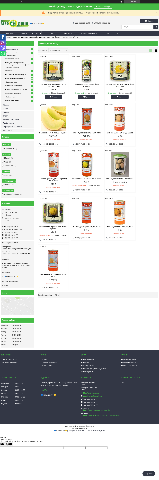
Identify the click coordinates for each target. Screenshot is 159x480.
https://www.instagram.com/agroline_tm (17, 249)
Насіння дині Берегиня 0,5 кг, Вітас (113, 182)
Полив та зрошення (129, 365)
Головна (9, 34)
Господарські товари (13, 93)
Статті (5, 116)
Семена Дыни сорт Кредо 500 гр (83, 133)
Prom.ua (91, 426)
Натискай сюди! (103, 7)
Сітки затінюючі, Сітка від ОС (17, 89)
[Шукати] (155, 27)
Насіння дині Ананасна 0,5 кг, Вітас (144, 85)
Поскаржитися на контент (77, 431)
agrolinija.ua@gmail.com (13, 229)
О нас (5, 109)
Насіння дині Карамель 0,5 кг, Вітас (52, 134)
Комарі (44, 359)
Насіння (41, 37)
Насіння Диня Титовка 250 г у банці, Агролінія (113, 85)
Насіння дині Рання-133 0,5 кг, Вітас (144, 134)
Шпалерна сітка (88, 365)
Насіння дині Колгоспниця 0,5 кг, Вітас (52, 230)
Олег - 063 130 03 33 (9, 359)
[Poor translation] (9, 444)
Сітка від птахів (88, 372)
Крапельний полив (129, 359)
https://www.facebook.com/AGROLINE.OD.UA (17, 254)
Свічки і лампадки (12, 101)
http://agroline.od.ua (11, 226)
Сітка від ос (86, 362)
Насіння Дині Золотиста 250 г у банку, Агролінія (52, 85)
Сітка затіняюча (88, 359)
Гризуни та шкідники (49, 362)
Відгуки (6, 105)
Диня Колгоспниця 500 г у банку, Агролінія (83, 85)
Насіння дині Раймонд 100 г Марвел (52, 182)
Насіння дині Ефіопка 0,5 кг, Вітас (144, 182)
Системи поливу (12, 82)
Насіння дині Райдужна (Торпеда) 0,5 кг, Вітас (113, 134)
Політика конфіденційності (96, 431)
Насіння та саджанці (28, 37)
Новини (6, 112)
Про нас (50, 34)
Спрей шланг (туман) (130, 362)
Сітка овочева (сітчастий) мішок (94, 369)
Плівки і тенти (11, 97)
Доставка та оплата (88, 34)
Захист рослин (47, 365)
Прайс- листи (8, 123)
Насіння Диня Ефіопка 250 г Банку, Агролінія (82, 182)
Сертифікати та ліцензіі (12, 127)
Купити (53, 97)
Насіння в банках (53, 37)
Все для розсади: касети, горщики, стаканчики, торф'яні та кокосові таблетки (18, 65)
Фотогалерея (8, 130)
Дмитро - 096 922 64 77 (10, 362)
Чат (148, 473)
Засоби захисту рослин (14, 86)
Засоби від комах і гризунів (16, 74)
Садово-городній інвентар (15, 78)
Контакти (67, 34)
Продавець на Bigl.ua (79, 428)
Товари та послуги (29, 34)
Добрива (9, 71)
